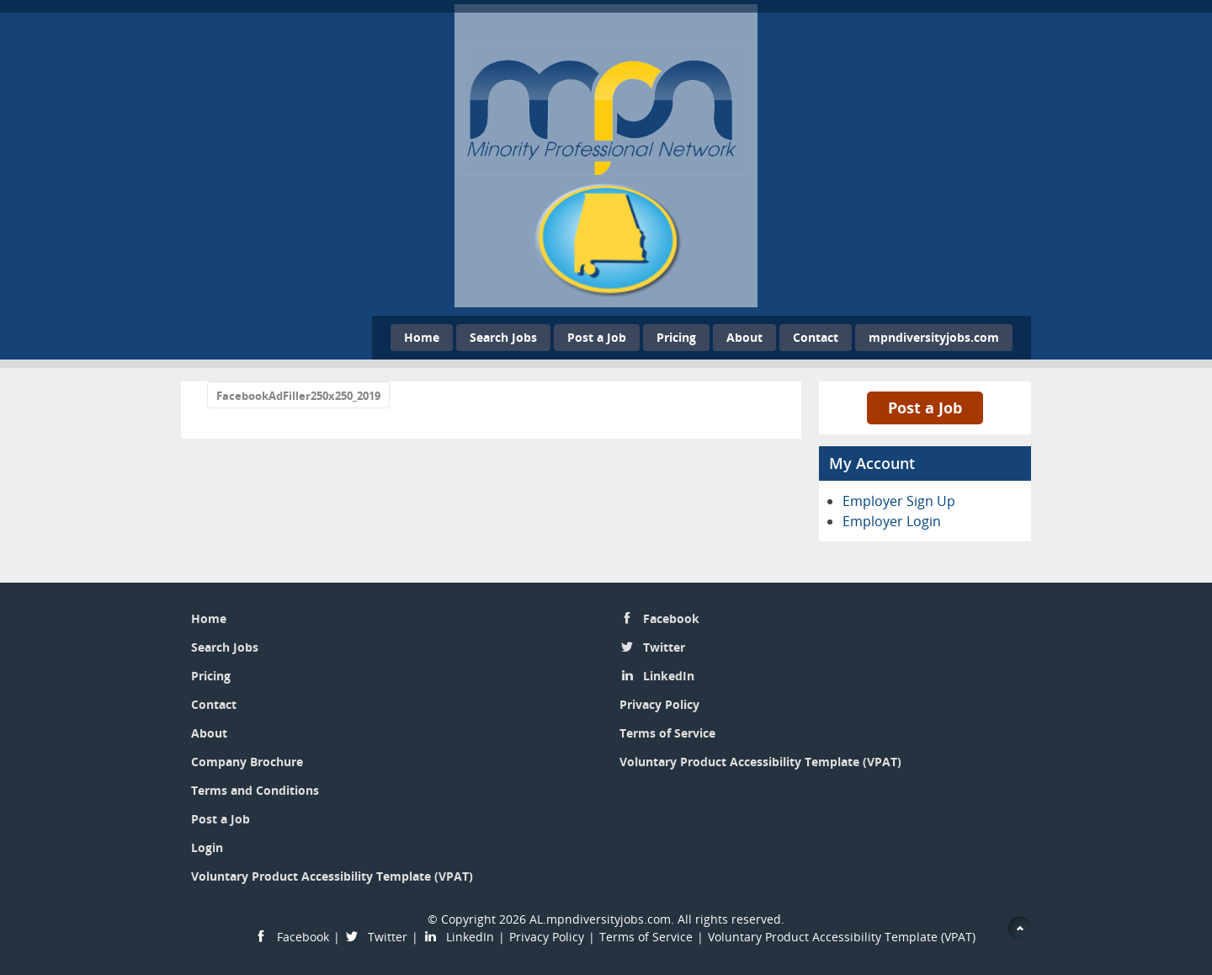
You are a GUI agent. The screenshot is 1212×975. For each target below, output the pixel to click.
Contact (815, 337)
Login (207, 847)
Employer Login (892, 521)
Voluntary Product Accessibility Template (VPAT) (332, 876)
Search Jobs (503, 337)
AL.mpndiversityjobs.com (600, 919)
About (744, 337)
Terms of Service (667, 733)
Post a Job (596, 337)
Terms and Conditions (255, 790)
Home (421, 337)
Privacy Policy (659, 704)
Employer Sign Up (899, 501)
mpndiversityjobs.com (934, 337)
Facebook (671, 618)
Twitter (664, 647)
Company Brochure (247, 762)
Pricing (676, 337)
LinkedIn (668, 676)
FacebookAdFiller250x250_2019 (298, 395)
